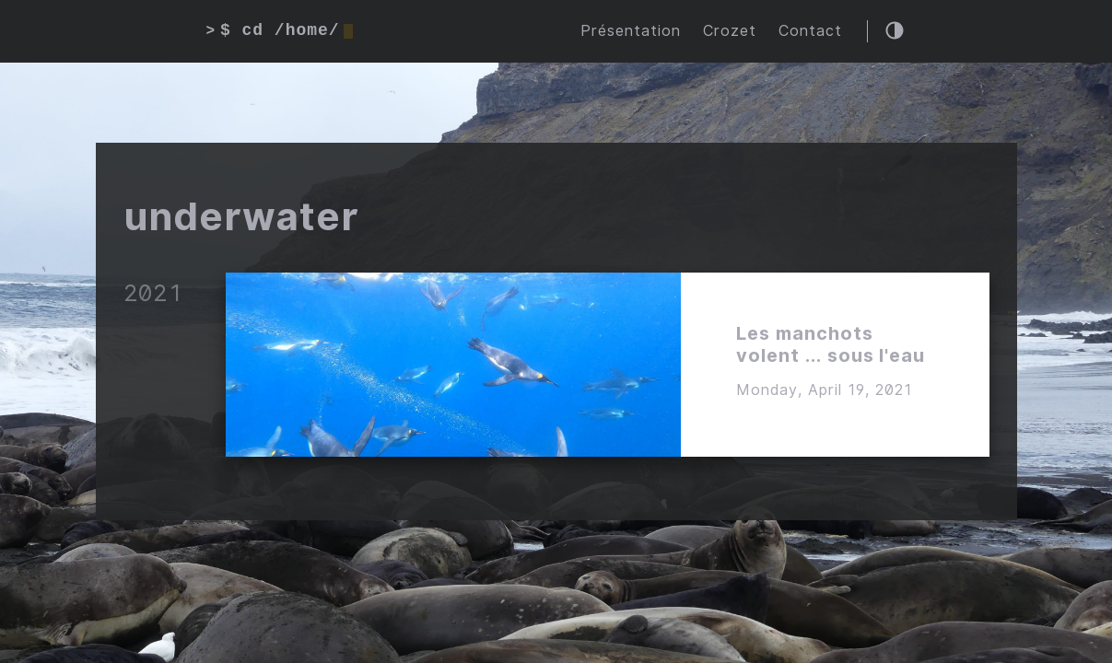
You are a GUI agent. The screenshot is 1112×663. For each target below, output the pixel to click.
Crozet (729, 31)
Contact (810, 31)
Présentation (630, 31)
